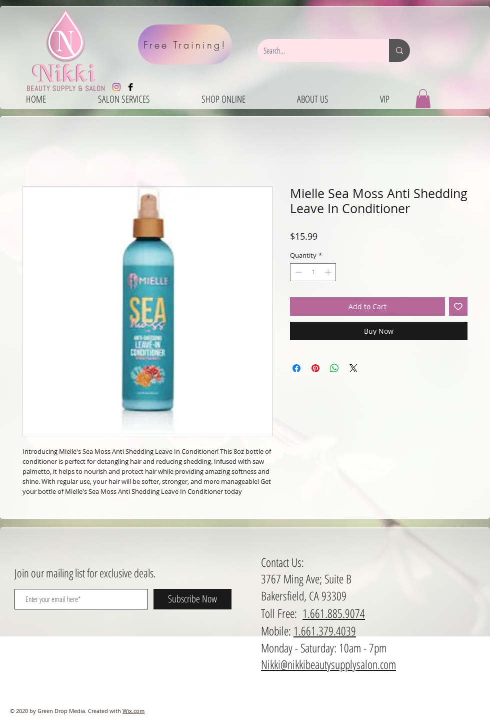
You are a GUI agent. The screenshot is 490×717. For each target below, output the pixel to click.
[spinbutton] (313, 272)
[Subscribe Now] (193, 599)
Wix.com (133, 710)
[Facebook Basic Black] (130, 87)
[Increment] (329, 272)
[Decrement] (298, 272)
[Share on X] (354, 368)
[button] (423, 98)
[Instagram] (116, 87)
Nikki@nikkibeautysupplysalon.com (328, 664)
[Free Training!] (185, 45)
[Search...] (316, 50)
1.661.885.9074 (333, 613)
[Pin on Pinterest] (316, 368)
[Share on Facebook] (296, 368)
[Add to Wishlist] (458, 306)
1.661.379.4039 (325, 630)
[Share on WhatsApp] (334, 368)
